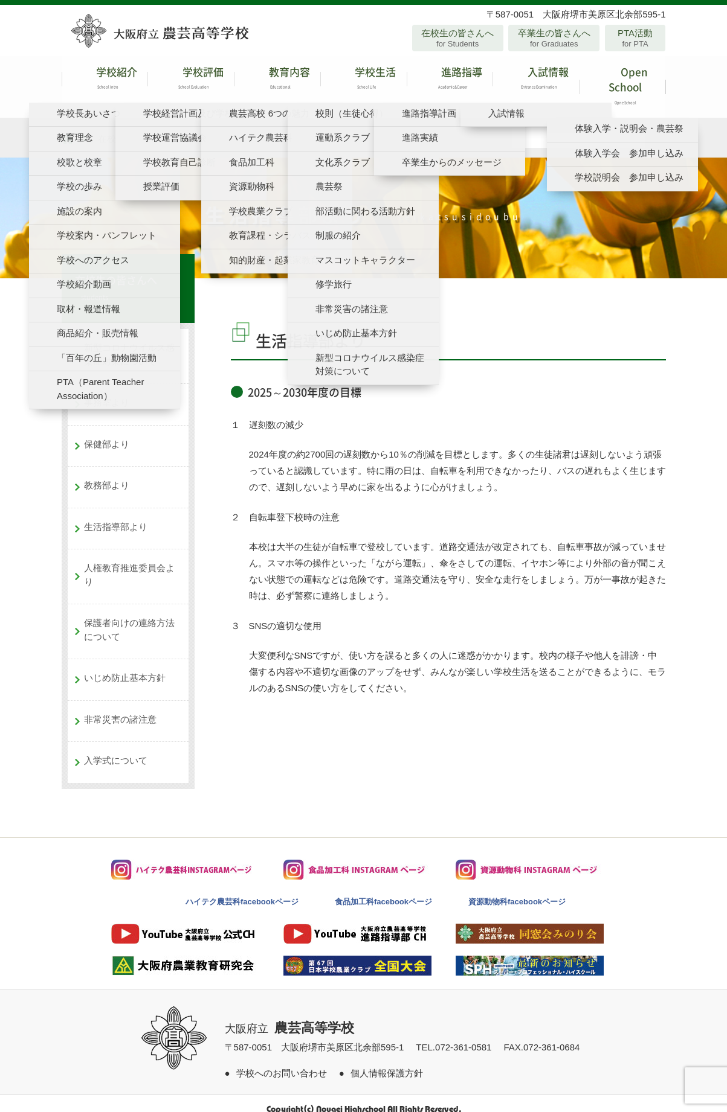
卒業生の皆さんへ (554, 38)
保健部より (106, 432)
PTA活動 (635, 38)
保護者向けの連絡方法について (129, 618)
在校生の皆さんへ (458, 38)
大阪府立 (289, 1017)
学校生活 (363, 81)
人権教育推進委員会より (129, 563)
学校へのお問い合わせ (281, 1061)
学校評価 (190, 81)
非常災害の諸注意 (120, 708)
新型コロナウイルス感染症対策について (129, 343)
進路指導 (450, 81)
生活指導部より (115, 515)
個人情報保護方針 (387, 1061)
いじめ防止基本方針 (125, 666)
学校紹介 (105, 81)
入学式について (115, 749)
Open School (622, 81)
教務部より (106, 473)
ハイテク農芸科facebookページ (242, 890)
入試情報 (536, 81)
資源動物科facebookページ (517, 890)
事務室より (106, 391)
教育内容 (277, 81)
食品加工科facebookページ (383, 890)
